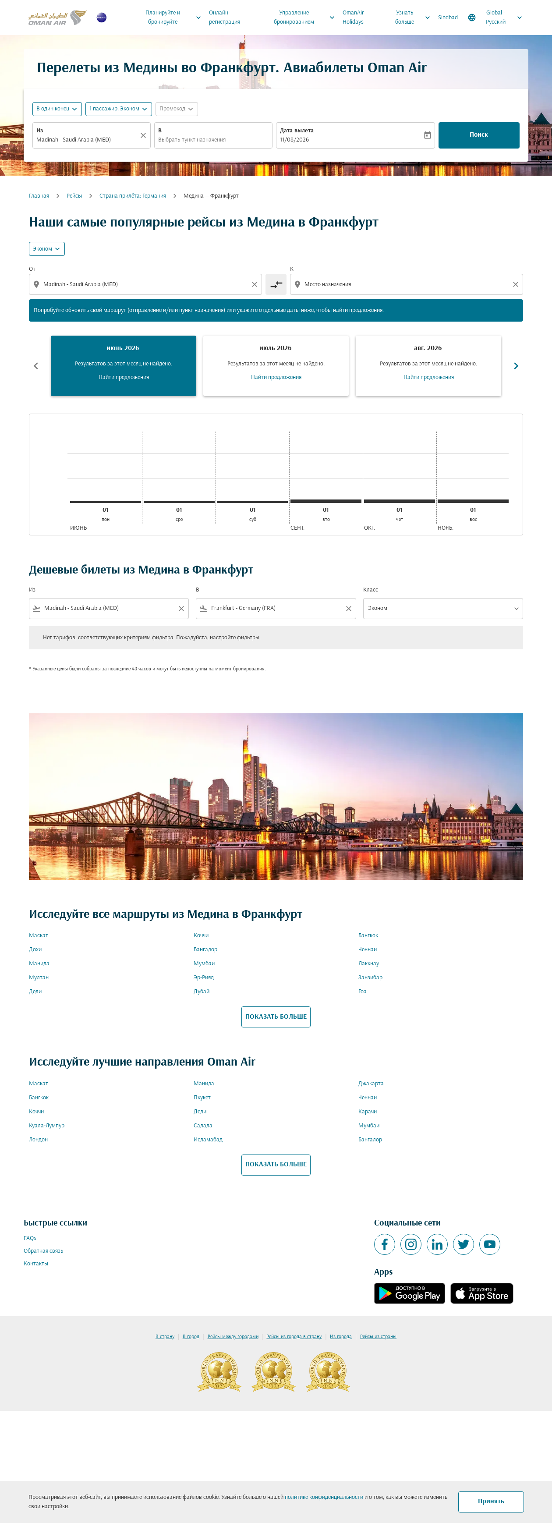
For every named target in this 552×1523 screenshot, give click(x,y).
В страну (165, 1336)
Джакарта (371, 1083)
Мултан (39, 977)
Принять (491, 1501)
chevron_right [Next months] (516, 366)
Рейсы (74, 196)
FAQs (30, 1238)
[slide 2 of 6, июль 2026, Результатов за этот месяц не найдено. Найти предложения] (276, 366)
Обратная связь (43, 1251)
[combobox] (87, 140)
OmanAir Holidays (353, 17)
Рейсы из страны (378, 1336)
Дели (35, 991)
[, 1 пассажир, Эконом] (114, 108)
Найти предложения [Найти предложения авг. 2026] (428, 377)
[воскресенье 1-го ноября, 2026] (473, 501)
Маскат (38, 935)
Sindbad (448, 17)
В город (191, 1336)
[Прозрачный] (144, 135)
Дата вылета (297, 131)
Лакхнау (368, 963)
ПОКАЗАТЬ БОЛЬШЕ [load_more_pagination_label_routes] (276, 1016)
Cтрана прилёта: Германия (132, 196)
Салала (203, 1126)
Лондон (38, 1140)
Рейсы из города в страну (294, 1336)
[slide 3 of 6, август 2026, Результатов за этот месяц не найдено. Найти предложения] (428, 366)
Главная (39, 196)
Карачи (367, 1112)
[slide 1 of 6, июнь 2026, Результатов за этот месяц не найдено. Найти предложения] (123, 366)
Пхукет (202, 1097)
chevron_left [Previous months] (36, 366)
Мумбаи (204, 963)
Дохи (35, 949)
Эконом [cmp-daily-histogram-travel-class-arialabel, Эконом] (42, 249)
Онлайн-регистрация (224, 17)
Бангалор (205, 949)
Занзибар (370, 977)
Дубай (201, 991)
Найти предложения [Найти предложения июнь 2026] (124, 377)
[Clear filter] (180, 609)
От (32, 269)
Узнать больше (415, 17)
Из (39, 131)
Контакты (36, 1264)
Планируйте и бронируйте (175, 17)
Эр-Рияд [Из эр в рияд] (204, 977)
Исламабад (208, 1140)
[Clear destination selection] (517, 284)
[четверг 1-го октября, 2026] (399, 501)
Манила (39, 963)
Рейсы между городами (233, 1336)
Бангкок (368, 935)
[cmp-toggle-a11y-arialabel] (276, 284)
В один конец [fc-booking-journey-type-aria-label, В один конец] (52, 109)
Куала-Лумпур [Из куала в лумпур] (46, 1126)
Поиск (479, 134)
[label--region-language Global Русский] (496, 17)
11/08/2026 (294, 140)
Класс (370, 590)
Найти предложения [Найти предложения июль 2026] (276, 377)
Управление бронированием (307, 17)
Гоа (362, 991)
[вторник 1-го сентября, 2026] (325, 501)
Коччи (201, 935)
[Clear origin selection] (256, 284)
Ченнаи (367, 949)
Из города (341, 1336)
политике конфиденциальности (324, 1497)
